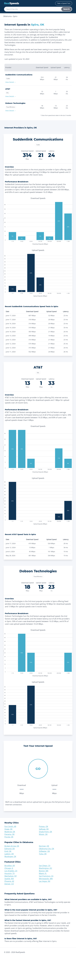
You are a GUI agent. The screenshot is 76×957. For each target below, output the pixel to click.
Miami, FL (43, 873)
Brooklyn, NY (9, 865)
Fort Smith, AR (10, 826)
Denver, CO (9, 884)
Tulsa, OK (43, 854)
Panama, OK (9, 834)
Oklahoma (7, 16)
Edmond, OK (9, 848)
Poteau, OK (43, 826)
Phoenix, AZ (9, 881)
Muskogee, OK (10, 856)
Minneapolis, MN (46, 878)
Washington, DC (45, 868)
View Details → (10, 82)
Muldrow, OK (9, 831)
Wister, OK (43, 834)
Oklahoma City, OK (46, 848)
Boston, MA (43, 871)
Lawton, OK (9, 854)
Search (66, 9)
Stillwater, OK (44, 851)
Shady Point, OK (45, 831)
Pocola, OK (8, 837)
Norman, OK (44, 846)
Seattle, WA (9, 878)
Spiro (15, 16)
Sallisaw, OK (44, 829)
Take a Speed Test (63, 3)
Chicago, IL (8, 868)
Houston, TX (9, 873)
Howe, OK (8, 829)
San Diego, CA (44, 865)
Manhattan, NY (10, 876)
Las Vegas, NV (44, 881)
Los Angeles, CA (10, 871)
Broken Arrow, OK (11, 846)
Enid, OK (7, 851)
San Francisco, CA (46, 876)
